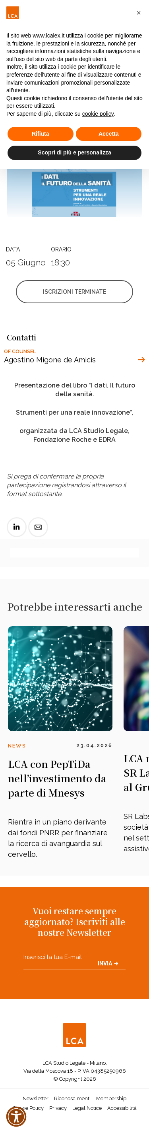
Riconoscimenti (72, 1098)
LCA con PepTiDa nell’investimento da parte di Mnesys (57, 778)
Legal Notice (87, 1108)
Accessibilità (122, 1108)
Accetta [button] (109, 133)
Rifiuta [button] (40, 133)
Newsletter (35, 1098)
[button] (138, 12)
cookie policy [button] (98, 114)
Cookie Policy (28, 1108)
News (17, 746)
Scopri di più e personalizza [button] (74, 152)
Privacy (58, 1108)
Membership (111, 1098)
